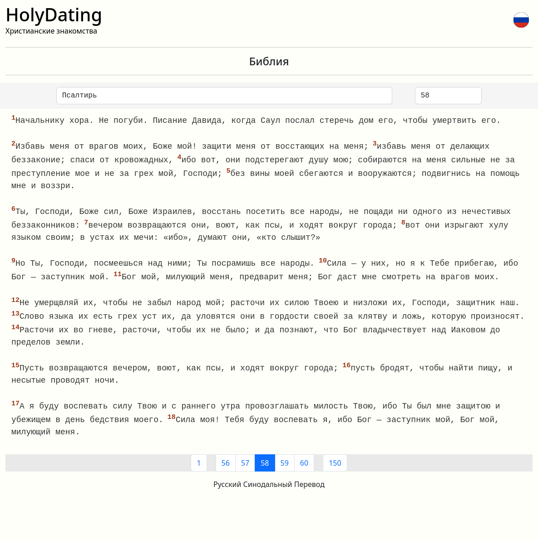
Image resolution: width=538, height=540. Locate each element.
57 (245, 469)
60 (304, 469)
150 (335, 469)
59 (285, 469)
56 (226, 469)
